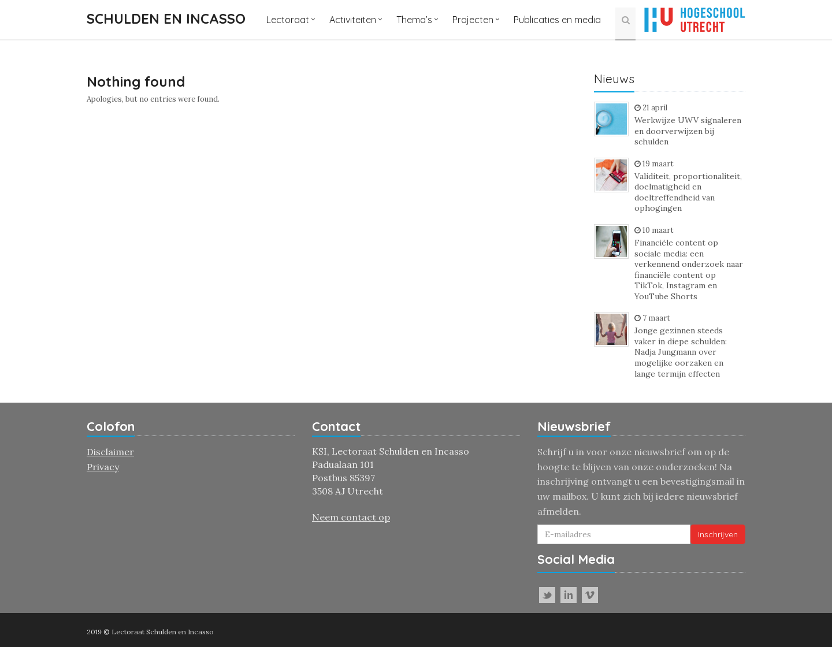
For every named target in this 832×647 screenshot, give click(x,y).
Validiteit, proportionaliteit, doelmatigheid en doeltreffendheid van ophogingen (688, 192)
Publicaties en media (557, 19)
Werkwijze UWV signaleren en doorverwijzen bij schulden (687, 131)
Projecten (472, 19)
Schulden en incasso (166, 18)
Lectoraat (287, 19)
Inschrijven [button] (718, 534)
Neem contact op (351, 517)
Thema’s (414, 19)
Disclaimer (110, 452)
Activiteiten (352, 19)
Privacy (103, 467)
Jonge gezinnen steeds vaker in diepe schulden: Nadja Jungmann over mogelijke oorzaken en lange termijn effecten (680, 351)
